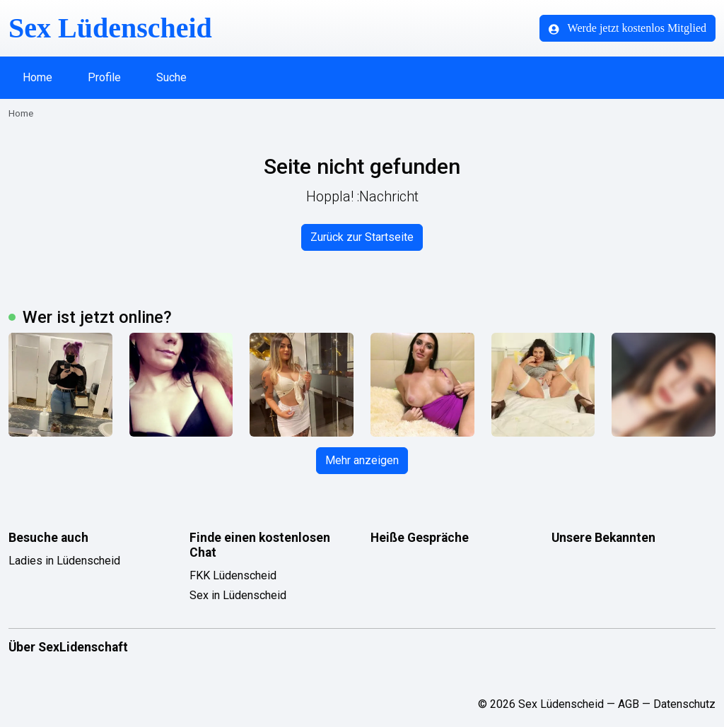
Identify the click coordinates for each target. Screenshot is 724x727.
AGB (628, 704)
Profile (104, 77)
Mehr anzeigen (362, 460)
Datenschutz (684, 704)
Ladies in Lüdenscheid (64, 560)
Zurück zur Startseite (362, 237)
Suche (171, 77)
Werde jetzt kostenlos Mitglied (627, 28)
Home (37, 77)
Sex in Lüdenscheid (237, 595)
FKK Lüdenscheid (232, 575)
